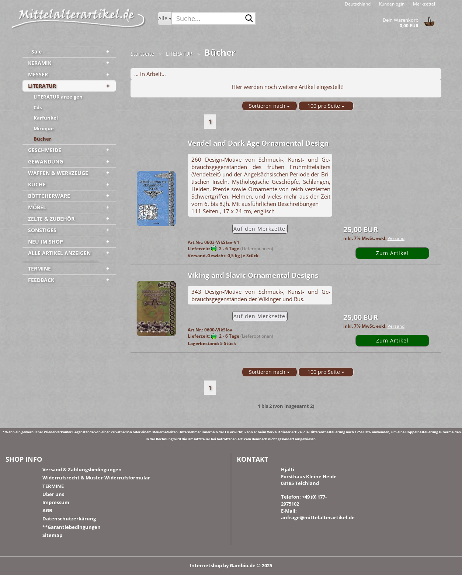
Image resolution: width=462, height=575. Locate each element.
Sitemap (52, 535)
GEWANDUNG (45, 161)
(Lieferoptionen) (256, 248)
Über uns (53, 494)
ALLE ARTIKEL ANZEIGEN (59, 252)
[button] (357, 3)
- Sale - (36, 51)
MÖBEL (37, 207)
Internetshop (206, 565)
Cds (38, 107)
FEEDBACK (41, 279)
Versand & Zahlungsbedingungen (82, 469)
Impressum (55, 502)
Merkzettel (423, 4)
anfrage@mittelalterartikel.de (318, 517)
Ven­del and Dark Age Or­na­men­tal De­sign (258, 143)
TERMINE (39, 268)
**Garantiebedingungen (71, 527)
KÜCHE (37, 184)
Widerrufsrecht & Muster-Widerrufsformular (96, 477)
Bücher (42, 138)
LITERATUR (42, 85)
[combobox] (269, 106)
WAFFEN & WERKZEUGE (58, 172)
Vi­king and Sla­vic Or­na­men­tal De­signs (253, 275)
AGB (47, 510)
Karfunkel (46, 117)
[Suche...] (164, 18)
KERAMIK (39, 62)
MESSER (38, 74)
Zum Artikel (392, 252)
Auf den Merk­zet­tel (260, 228)
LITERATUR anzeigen (58, 96)
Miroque (44, 128)
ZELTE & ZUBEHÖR (51, 218)
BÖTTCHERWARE (49, 195)
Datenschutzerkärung (69, 518)
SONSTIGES (42, 230)
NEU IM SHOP (45, 241)
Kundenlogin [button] (391, 4)
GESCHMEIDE (44, 150)
